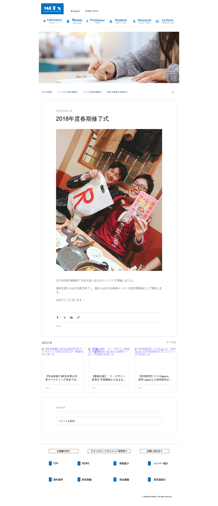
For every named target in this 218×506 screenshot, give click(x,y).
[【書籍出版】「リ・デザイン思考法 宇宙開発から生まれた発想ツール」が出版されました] (109, 359)
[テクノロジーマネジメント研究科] (109, 451)
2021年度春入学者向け (117, 92)
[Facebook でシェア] (57, 317)
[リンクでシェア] (78, 317)
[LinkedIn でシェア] (71, 317)
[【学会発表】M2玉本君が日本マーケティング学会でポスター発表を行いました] (62, 359)
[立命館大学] (63, 451)
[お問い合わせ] (154, 451)
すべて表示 (171, 342)
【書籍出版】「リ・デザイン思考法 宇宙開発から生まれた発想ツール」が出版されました (109, 378)
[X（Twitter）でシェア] (64, 317)
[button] (172, 92)
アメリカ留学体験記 (92, 92)
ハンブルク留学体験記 (67, 92)
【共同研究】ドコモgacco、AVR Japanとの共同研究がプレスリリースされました (155, 378)
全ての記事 (47, 92)
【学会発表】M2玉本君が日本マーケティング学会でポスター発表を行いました (62, 378)
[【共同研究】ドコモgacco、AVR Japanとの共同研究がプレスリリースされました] (155, 359)
